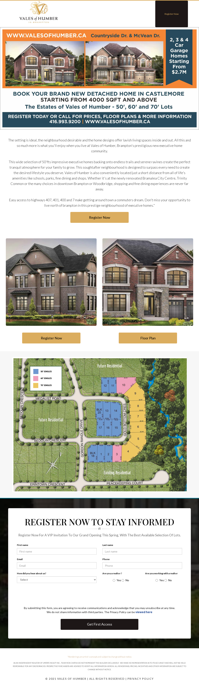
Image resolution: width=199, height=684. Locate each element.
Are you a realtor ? (112, 573)
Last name (107, 545)
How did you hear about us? (31, 573)
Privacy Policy (140, 678)
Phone (106, 559)
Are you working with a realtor (161, 573)
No (125, 580)
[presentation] (49, 595)
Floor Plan (147, 338)
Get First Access (99, 624)
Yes (117, 580)
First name (22, 545)
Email (20, 559)
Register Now (172, 13)
